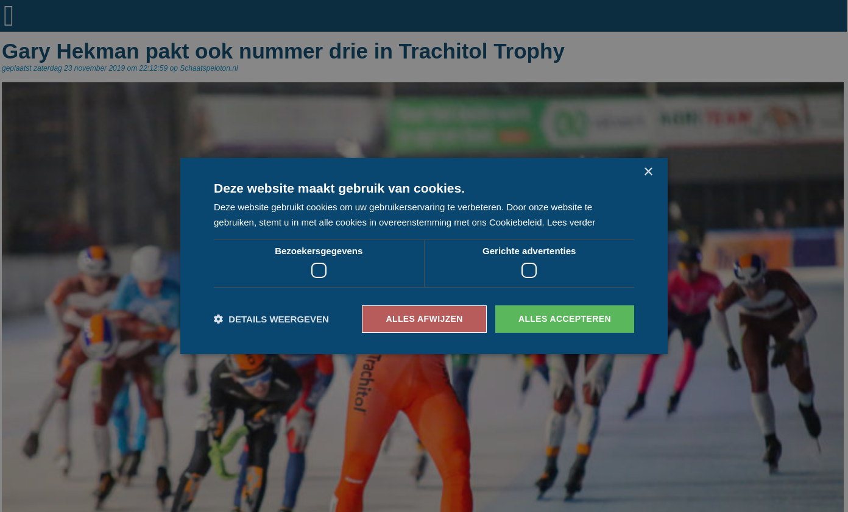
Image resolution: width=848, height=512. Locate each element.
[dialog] (424, 256)
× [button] (647, 172)
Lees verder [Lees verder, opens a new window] (571, 222)
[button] (271, 319)
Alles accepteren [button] (564, 319)
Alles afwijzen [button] (424, 319)
